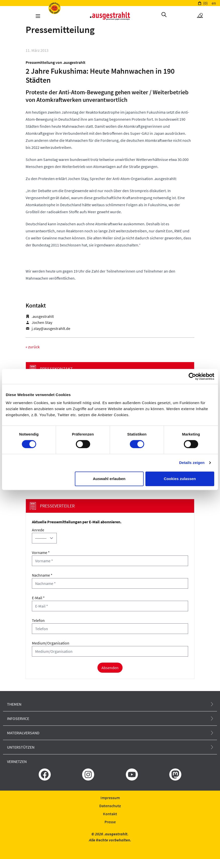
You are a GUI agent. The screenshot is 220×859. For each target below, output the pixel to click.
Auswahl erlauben (109, 479)
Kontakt (110, 813)
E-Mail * (38, 597)
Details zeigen (191, 462)
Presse (110, 821)
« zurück (33, 346)
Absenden (110, 667)
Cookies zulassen (180, 479)
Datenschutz (110, 805)
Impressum (110, 797)
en (214, 3)
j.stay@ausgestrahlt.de (51, 328)
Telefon (38, 620)
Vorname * (41, 552)
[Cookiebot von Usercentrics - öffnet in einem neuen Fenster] (192, 376)
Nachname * (42, 575)
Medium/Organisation (50, 643)
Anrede (38, 529)
